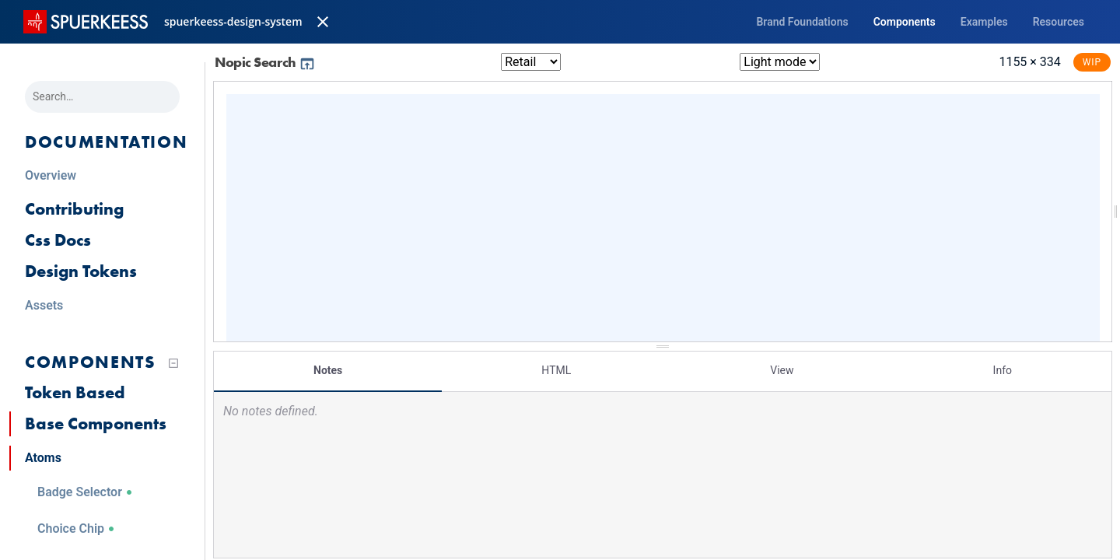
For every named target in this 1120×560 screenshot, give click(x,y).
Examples (984, 22)
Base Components (95, 423)
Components (904, 22)
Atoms (43, 457)
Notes (327, 369)
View (781, 369)
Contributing (74, 209)
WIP (1092, 62)
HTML (556, 369)
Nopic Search (265, 62)
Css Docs (58, 240)
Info (1002, 369)
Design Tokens (81, 271)
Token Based (75, 392)
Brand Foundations (802, 22)
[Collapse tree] (173, 363)
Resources (1058, 22)
